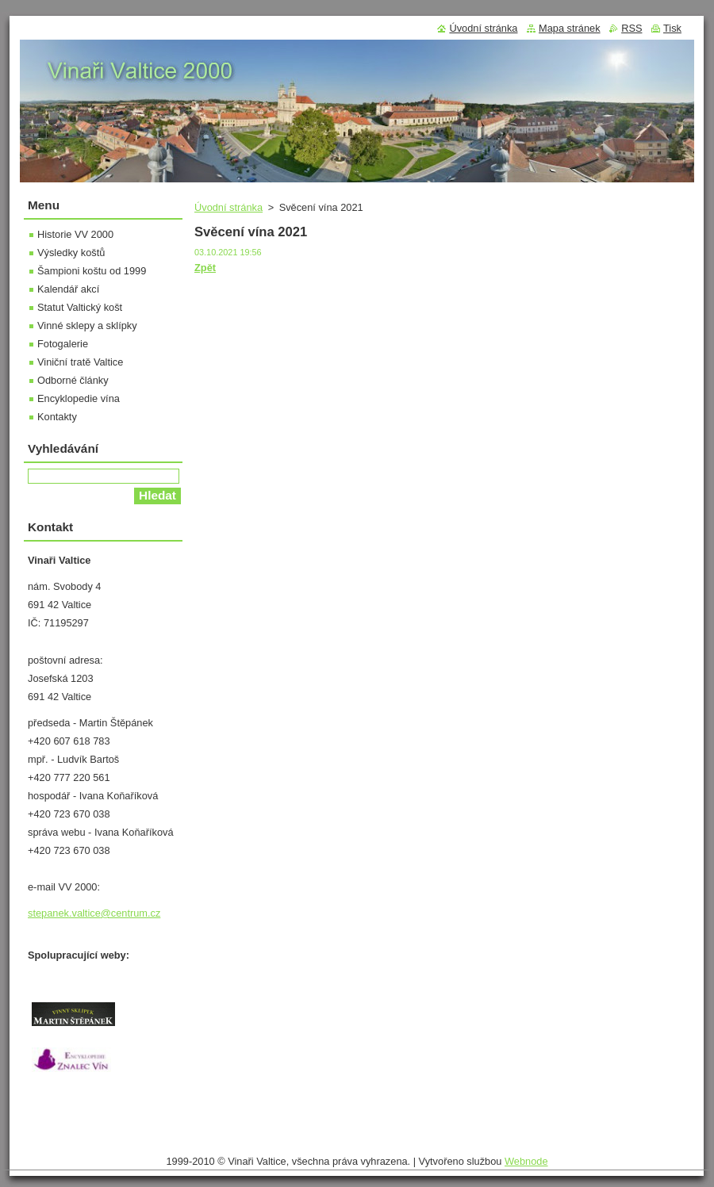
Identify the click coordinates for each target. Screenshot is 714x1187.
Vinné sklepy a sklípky (87, 325)
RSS (631, 28)
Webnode (526, 1161)
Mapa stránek (570, 28)
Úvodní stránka (228, 207)
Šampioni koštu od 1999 (91, 271)
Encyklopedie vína (78, 398)
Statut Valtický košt (79, 307)
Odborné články (73, 380)
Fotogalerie (62, 344)
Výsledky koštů (71, 252)
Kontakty (57, 417)
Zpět (205, 268)
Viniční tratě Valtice (80, 362)
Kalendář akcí (68, 289)
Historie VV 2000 (75, 234)
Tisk (672, 28)
